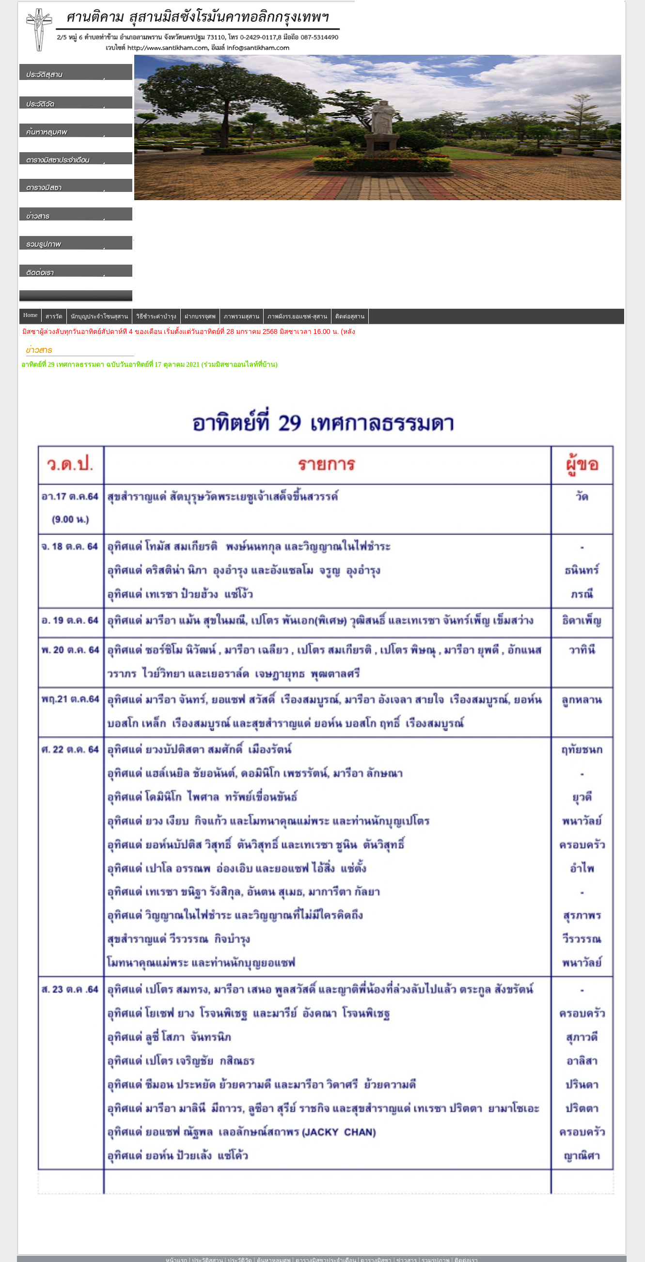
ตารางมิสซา (376, 1251)
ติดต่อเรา (466, 1251)
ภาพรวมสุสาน (241, 307)
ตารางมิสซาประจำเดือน (326, 1251)
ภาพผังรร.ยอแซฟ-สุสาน (297, 307)
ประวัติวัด (240, 1251)
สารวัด (54, 307)
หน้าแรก (176, 1251)
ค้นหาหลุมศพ (274, 1251)
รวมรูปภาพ (436, 1251)
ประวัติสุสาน (207, 1251)
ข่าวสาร (406, 1251)
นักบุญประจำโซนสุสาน (99, 307)
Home (30, 306)
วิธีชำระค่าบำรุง (156, 307)
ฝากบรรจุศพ (200, 307)
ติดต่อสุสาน (349, 307)
